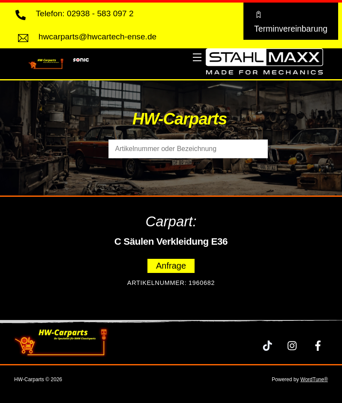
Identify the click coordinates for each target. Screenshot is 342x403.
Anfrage (171, 265)
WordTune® (314, 379)
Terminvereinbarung (290, 20)
